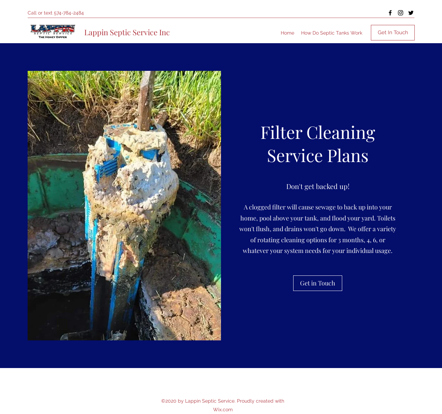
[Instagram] (400, 12)
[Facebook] (390, 12)
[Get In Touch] (393, 32)
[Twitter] (410, 12)
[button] (317, 283)
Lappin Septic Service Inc (127, 32)
